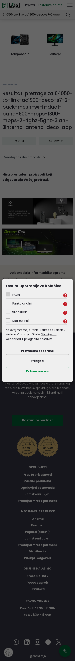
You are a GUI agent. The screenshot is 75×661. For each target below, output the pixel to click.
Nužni (16, 294)
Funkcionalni (22, 303)
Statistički (19, 312)
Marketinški (21, 320)
